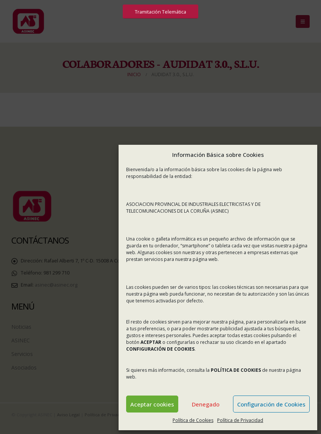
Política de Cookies (193, 420)
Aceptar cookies (152, 404)
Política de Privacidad (240, 420)
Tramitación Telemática (160, 11)
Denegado (205, 404)
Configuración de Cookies (271, 404)
